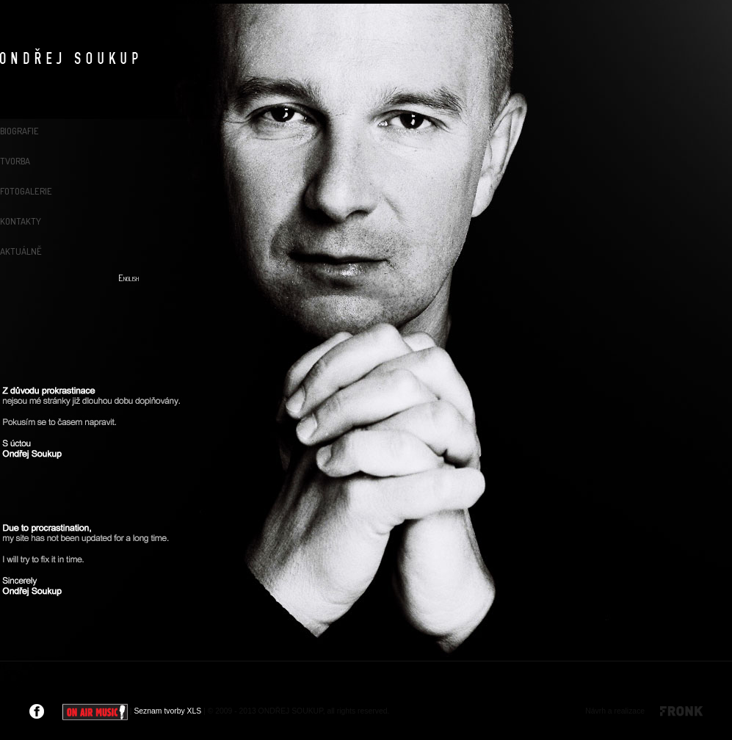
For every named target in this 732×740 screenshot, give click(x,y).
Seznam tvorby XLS (167, 711)
